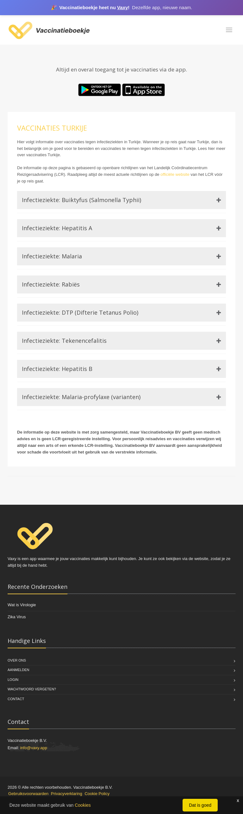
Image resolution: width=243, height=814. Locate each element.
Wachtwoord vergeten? (32, 689)
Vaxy (122, 7)
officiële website (175, 174)
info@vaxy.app (33, 747)
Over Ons (17, 660)
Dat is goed (200, 805)
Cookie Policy (96, 793)
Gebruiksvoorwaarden (28, 793)
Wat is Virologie (22, 604)
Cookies (83, 805)
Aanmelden (18, 670)
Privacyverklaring (66, 793)
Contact (16, 699)
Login (13, 679)
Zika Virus (17, 616)
